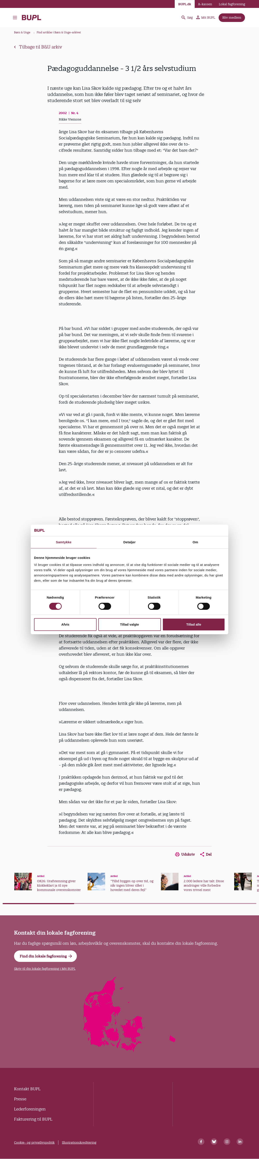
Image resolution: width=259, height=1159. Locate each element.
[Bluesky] (214, 1141)
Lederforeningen (30, 1109)
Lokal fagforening (232, 4)
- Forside (31, 17)
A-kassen (205, 4)
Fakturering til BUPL (33, 1119)
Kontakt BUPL (27, 1088)
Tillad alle (193, 624)
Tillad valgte (129, 624)
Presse (20, 1098)
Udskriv (185, 854)
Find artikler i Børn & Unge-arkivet (59, 32)
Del (206, 854)
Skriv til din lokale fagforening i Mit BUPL (45, 969)
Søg (187, 17)
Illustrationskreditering (79, 1143)
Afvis (65, 624)
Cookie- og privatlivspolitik (34, 1143)
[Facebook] (201, 1141)
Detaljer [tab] (129, 542)
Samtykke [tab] (64, 542)
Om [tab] (195, 542)
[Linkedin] (240, 1141)
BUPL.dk (184, 4)
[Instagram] (227, 1141)
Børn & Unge (22, 32)
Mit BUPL (205, 18)
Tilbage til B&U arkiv (38, 47)
